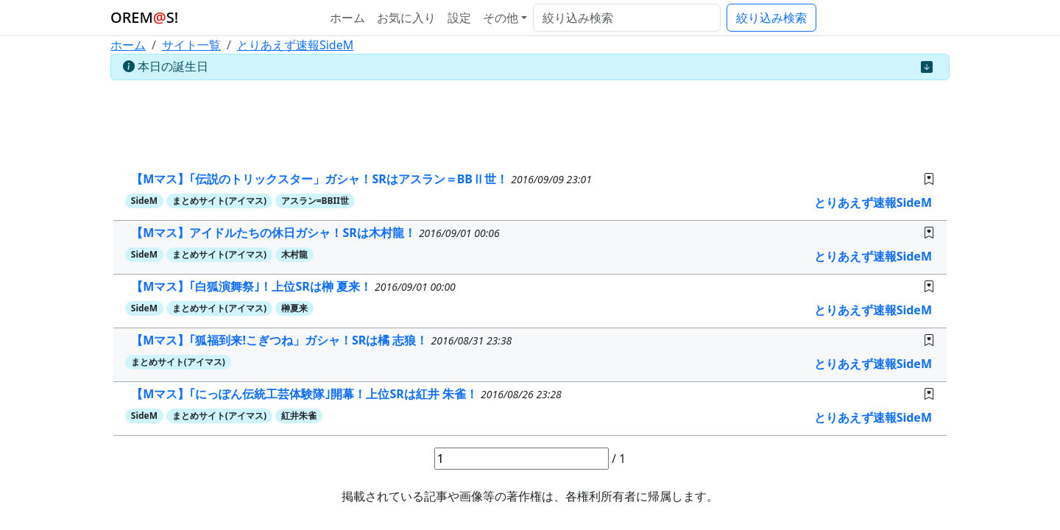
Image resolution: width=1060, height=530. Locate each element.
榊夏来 (294, 308)
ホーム (347, 18)
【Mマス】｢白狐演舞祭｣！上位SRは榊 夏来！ (253, 286)
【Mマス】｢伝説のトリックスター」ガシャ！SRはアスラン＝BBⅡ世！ (321, 179)
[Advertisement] (530, 119)
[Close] (926, 67)
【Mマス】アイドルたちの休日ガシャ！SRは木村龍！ (275, 233)
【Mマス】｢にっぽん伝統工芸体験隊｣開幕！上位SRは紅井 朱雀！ (306, 394)
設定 (459, 18)
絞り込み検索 (771, 18)
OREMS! (144, 17)
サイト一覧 (191, 45)
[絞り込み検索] (627, 18)
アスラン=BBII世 (315, 200)
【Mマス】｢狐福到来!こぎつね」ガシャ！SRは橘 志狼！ (281, 340)
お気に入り (406, 18)
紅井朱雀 (299, 415)
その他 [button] (500, 18)
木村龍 (294, 254)
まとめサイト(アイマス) (219, 200)
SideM (144, 200)
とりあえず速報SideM (295, 45)
